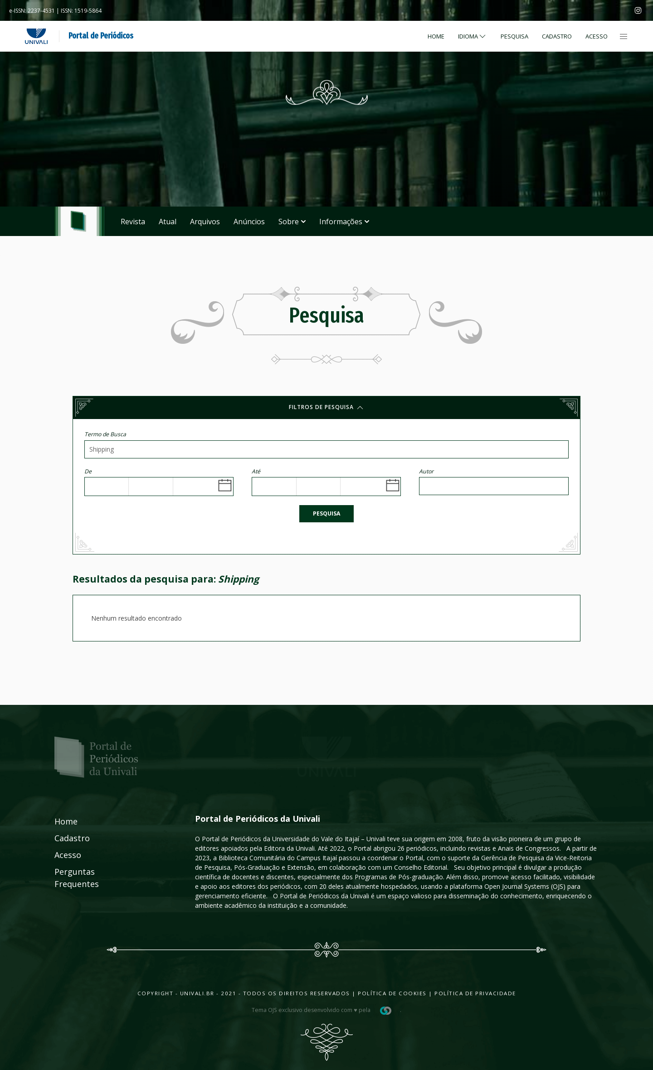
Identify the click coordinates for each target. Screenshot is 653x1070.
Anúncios (249, 222)
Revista (133, 222)
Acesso (596, 36)
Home (436, 36)
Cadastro (557, 36)
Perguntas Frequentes (66, 877)
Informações (344, 222)
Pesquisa (326, 513)
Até (256, 471)
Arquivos (205, 222)
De (88, 471)
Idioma (472, 36)
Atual (167, 222)
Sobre (292, 222)
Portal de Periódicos (100, 36)
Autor (426, 471)
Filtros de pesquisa (327, 407)
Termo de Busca (105, 434)
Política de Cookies (392, 993)
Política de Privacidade (475, 993)
